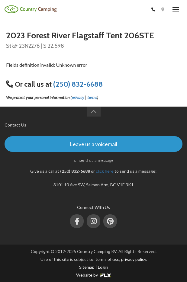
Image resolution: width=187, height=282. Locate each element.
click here (105, 171)
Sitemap (87, 267)
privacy (78, 97)
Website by (93, 274)
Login (103, 267)
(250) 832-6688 (134, 9)
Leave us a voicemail (93, 144)
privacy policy (133, 259)
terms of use (107, 259)
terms (92, 97)
